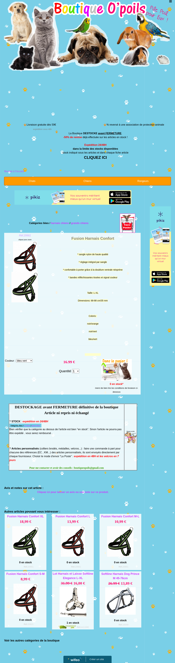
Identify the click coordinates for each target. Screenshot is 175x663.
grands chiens (79, 223)
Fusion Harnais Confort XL (25, 516)
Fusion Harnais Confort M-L (120, 516)
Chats (32, 181)
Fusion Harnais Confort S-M (25, 573)
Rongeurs (143, 181)
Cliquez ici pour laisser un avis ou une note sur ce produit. (73, 492)
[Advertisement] (87, 98)
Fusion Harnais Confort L (73, 516)
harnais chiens (60, 223)
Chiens (87, 181)
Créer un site (97, 659)
